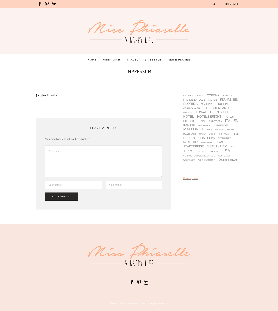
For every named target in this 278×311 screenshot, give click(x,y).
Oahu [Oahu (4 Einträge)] (202, 134)
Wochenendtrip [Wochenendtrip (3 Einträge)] (206, 160)
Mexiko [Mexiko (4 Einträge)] (219, 130)
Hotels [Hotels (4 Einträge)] (229, 117)
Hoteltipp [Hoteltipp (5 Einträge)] (190, 121)
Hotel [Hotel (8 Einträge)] (188, 116)
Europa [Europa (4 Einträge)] (227, 96)
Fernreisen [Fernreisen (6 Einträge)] (229, 99)
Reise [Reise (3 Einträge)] (235, 134)
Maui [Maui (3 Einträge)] (209, 130)
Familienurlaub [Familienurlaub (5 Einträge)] (194, 99)
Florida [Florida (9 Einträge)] (190, 104)
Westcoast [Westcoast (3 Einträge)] (224, 156)
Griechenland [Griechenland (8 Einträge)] (216, 108)
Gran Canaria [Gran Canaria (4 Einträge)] (191, 108)
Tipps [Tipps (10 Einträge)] (188, 151)
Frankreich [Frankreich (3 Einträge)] (207, 104)
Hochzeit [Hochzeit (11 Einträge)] (219, 112)
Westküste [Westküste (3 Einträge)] (189, 160)
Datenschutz (117, 303)
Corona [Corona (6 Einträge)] (213, 95)
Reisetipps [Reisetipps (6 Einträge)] (206, 138)
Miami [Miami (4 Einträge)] (230, 130)
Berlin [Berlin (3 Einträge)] (200, 96)
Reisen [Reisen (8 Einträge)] (189, 138)
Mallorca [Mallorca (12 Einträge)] (193, 129)
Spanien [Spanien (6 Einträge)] (222, 142)
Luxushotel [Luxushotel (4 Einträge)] (222, 125)
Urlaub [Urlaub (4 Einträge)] (213, 151)
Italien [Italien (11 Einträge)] (231, 120)
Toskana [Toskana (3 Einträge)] (201, 152)
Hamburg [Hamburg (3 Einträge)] (188, 113)
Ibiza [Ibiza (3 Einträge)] (203, 121)
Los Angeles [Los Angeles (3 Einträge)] (205, 125)
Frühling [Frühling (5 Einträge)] (223, 104)
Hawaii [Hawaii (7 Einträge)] (201, 112)
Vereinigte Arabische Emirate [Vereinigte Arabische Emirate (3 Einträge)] (199, 156)
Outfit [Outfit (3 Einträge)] (212, 134)
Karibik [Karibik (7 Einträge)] (189, 125)
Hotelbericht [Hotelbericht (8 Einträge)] (209, 116)
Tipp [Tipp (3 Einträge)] (232, 147)
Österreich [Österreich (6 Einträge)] (228, 159)
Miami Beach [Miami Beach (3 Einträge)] (189, 134)
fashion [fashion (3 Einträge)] (212, 100)
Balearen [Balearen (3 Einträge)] (188, 96)
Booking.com (190, 178)
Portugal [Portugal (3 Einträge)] (224, 134)
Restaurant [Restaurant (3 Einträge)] (224, 138)
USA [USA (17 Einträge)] (225, 151)
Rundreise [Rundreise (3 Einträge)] (206, 143)
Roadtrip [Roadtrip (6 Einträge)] (190, 142)
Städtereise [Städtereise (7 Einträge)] (193, 146)
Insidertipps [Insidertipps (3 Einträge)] (215, 121)
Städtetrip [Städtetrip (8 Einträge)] (217, 146)
